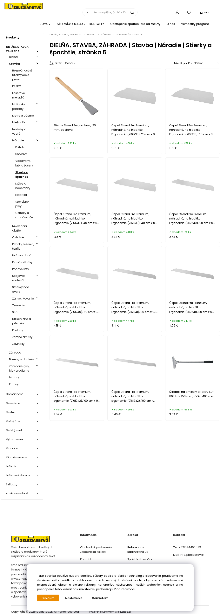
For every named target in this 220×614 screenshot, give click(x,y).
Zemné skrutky (22, 337)
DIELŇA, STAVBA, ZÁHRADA (17, 49)
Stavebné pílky (22, 204)
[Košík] (204, 12)
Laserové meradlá (18, 95)
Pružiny (14, 384)
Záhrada (15, 352)
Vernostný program (195, 24)
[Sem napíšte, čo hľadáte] (114, 12)
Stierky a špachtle (22, 174)
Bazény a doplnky (21, 359)
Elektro (10, 412)
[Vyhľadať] (87, 12)
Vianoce (12, 448)
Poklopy (17, 330)
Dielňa (13, 57)
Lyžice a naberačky (22, 186)
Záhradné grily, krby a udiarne (19, 368)
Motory (14, 377)
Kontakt (85, 559)
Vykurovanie (14, 439)
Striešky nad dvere (20, 289)
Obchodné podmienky (96, 547)
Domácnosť (14, 394)
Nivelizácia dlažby (19, 228)
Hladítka (21, 195)
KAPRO (16, 86)
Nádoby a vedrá (19, 131)
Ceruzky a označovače (24, 215)
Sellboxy (11, 484)
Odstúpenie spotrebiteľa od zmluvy (135, 24)
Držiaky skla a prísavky (21, 321)
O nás (171, 24)
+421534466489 (190, 547)
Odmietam (100, 598)
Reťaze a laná (21, 255)
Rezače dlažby (22, 262)
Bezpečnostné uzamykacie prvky (22, 75)
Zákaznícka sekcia (93, 552)
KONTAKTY (97, 24)
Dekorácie (13, 403)
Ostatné (18, 237)
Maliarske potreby (18, 106)
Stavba (14, 64)
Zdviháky (18, 344)
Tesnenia (18, 305)
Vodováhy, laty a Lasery (24, 163)
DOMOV (45, 24)
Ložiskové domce (18, 475)
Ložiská (11, 466)
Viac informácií (124, 589)
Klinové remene (16, 457)
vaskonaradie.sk (17, 493)
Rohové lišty (20, 269)
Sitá (14, 312)
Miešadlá (18, 122)
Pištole (19, 147)
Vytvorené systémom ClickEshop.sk (110, 611)
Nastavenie (74, 598)
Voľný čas (13, 421)
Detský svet (14, 430)
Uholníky (21, 154)
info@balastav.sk (192, 555)
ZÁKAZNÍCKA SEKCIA (70, 24)
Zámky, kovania (23, 298)
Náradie (18, 140)
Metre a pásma (23, 116)
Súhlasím (48, 598)
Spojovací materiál (19, 278)
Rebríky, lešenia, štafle (23, 246)
